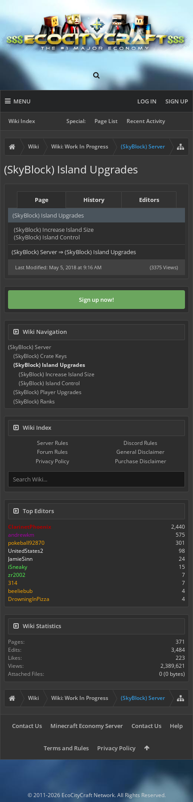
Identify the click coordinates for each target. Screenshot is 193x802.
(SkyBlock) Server (29, 347)
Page (42, 200)
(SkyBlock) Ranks (34, 401)
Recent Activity (146, 121)
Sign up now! (96, 300)
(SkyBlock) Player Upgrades (47, 392)
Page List (106, 121)
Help (176, 726)
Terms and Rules (66, 748)
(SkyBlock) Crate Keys (40, 356)
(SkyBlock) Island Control (47, 237)
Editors (149, 200)
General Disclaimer (140, 452)
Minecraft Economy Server (86, 726)
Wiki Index (21, 121)
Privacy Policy (52, 461)
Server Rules (52, 443)
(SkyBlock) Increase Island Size (54, 230)
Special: (76, 121)
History (93, 200)
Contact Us (27, 726)
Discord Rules (140, 443)
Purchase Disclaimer (140, 461)
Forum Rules (52, 452)
